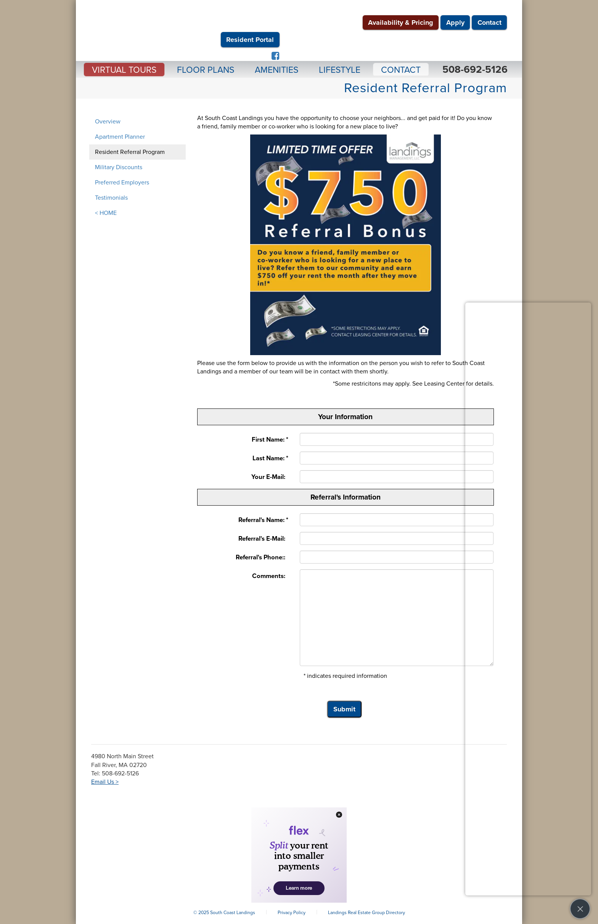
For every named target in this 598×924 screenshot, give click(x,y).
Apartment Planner (120, 137)
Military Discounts (118, 167)
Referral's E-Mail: (263, 539)
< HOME (106, 213)
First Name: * (270, 440)
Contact (489, 22)
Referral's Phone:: (262, 557)
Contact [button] (401, 70)
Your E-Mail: (269, 477)
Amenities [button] (276, 70)
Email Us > (105, 782)
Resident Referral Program (130, 152)
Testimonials (111, 198)
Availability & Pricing (400, 22)
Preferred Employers (122, 182)
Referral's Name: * (263, 520)
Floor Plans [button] (205, 70)
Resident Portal (250, 39)
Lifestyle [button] (339, 70)
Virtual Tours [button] (124, 70)
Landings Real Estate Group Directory (366, 912)
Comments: (270, 576)
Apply (455, 22)
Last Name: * (270, 458)
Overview (108, 121)
